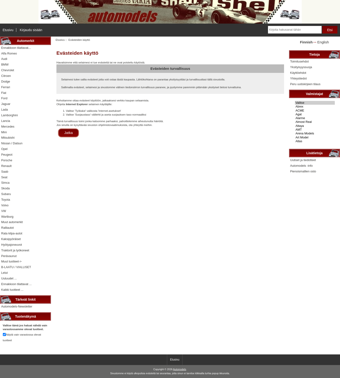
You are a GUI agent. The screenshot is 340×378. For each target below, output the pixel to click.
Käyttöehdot (298, 73)
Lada (4, 109)
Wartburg (7, 216)
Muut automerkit (12, 222)
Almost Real (315, 122)
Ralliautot (7, 227)
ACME (315, 110)
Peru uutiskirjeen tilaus (305, 84)
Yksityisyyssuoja (301, 67)
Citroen (6, 76)
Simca (5, 182)
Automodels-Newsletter (16, 306)
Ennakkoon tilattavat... (16, 48)
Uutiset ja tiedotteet (303, 160)
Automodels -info (301, 165)
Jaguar (5, 104)
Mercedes (7, 126)
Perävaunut (9, 256)
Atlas (315, 141)
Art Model (315, 137)
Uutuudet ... (9, 278)
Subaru (6, 194)
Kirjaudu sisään (31, 30)
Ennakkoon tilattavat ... (16, 284)
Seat (4, 177)
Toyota (5, 199)
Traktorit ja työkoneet (15, 250)
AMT (315, 130)
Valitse (315, 103)
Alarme (315, 118)
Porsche (6, 160)
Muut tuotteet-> (11, 261)
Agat (315, 114)
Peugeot (7, 154)
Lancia (5, 121)
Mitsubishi (8, 137)
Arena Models (315, 133)
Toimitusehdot (299, 61)
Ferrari (5, 87)
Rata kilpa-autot (11, 233)
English (323, 42)
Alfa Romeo (9, 53)
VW (3, 211)
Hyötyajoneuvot (11, 244)
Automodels (179, 369)
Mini (4, 132)
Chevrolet (7, 70)
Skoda (5, 188)
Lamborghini (9, 115)
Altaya (315, 126)
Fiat (3, 93)
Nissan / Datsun (11, 143)
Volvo (4, 205)
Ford (4, 98)
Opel (4, 149)
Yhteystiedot (298, 78)
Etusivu (8, 30)
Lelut (4, 272)
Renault (6, 166)
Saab (4, 171)
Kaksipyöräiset (11, 239)
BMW (4, 64)
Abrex (315, 106)
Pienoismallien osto (303, 171)
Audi (4, 59)
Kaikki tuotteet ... (12, 289)
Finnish (306, 42)
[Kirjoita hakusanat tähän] (295, 29)
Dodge (5, 81)
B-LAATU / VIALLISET (16, 267)
